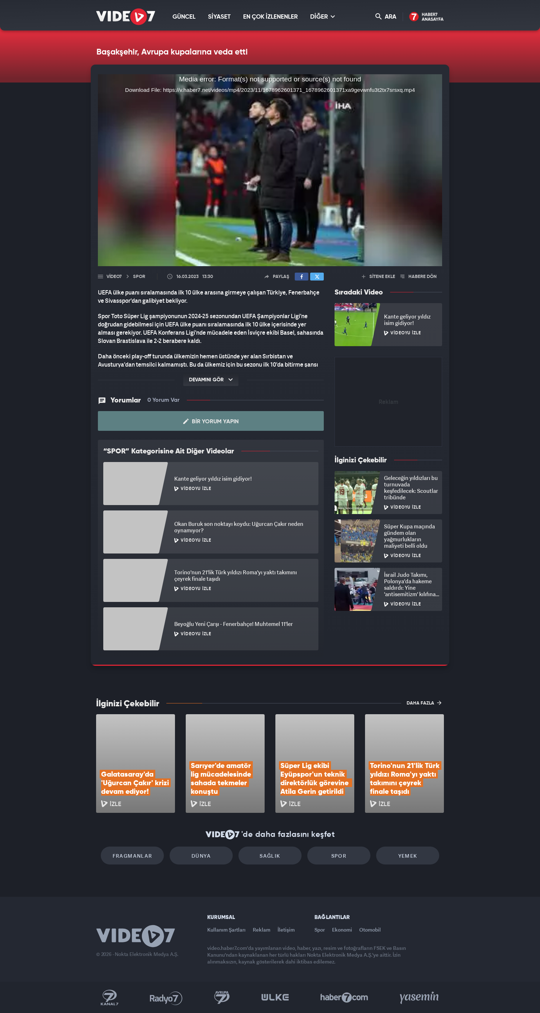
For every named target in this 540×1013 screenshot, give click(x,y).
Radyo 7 (166, 997)
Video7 (114, 276)
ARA (385, 17)
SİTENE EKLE (378, 276)
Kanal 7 (109, 997)
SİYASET (219, 17)
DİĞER (322, 17)
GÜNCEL (183, 17)
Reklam (261, 929)
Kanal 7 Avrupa (222, 997)
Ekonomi (342, 929)
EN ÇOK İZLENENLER (270, 17)
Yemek (407, 855)
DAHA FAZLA (424, 702)
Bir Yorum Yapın (211, 421)
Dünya (201, 855)
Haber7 (344, 997)
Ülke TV (275, 997)
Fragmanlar (132, 855)
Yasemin (420, 997)
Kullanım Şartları (226, 929)
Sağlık (270, 855)
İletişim (286, 929)
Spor (339, 855)
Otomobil (370, 929)
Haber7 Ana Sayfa (426, 17)
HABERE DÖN (419, 276)
